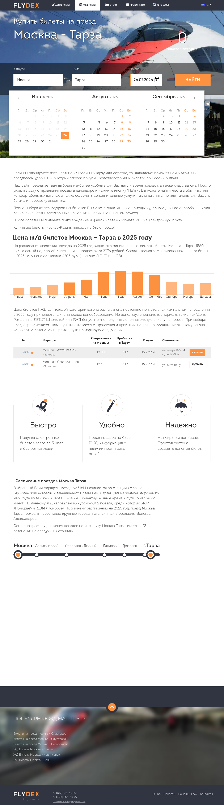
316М (26, 364)
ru (206, 4)
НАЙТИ (192, 80)
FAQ (194, 794)
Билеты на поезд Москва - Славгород (39, 733)
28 (27, 141)
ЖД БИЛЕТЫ (87, 4)
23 (129, 135)
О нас (156, 794)
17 (83, 135)
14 (114, 129)
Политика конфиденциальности (69, 801)
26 (65, 135)
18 (90, 135)
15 (121, 129)
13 (106, 129)
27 (19, 141)
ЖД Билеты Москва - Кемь (31, 760)
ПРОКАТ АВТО (135, 4)
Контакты (206, 794)
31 (50, 141)
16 (129, 129)
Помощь (183, 794)
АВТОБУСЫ (161, 4)
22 (121, 135)
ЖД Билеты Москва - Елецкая (34, 749)
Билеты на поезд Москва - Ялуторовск (40, 739)
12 (98, 129)
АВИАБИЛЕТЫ (60, 4)
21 (114, 135)
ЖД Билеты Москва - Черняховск (36, 754)
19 (98, 135)
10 (83, 129)
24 (83, 141)
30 (42, 141)
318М (26, 352)
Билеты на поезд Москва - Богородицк (40, 744)
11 (91, 129)
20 (106, 135)
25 (90, 141)
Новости (169, 794)
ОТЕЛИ (111, 5)
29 (34, 141)
